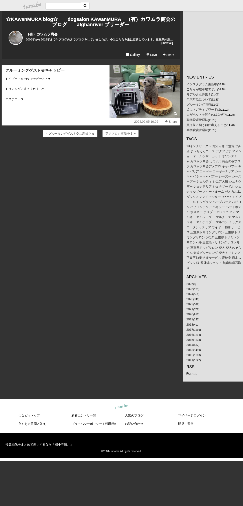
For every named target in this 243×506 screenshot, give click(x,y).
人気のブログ (134, 415)
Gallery (133, 55)
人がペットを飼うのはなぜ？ (206, 114)
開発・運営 (186, 424)
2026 (189, 284)
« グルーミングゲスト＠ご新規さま (70, 133)
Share (168, 55)
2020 (189, 314)
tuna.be (121, 407)
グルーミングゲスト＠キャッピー (35, 70)
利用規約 (111, 424)
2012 (189, 355)
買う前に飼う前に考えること (206, 125)
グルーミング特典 (198, 104)
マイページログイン (192, 415)
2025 (189, 289)
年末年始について (198, 99)
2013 (189, 350)
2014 (189, 345)
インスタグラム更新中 (201, 84)
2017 (189, 329)
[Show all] (167, 43)
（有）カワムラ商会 (42, 34)
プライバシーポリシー (86, 424)
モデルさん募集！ (198, 94)
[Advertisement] (91, 150)
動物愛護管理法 (197, 120)
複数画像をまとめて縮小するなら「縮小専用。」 (39, 444)
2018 (189, 324)
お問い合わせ (134, 424)
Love (151, 55)
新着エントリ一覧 (83, 415)
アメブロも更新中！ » (120, 133)
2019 (189, 319)
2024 (189, 294)
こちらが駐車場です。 (201, 89)
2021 (189, 309)
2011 (189, 360)
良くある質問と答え (32, 424)
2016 (189, 334)
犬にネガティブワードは (203, 109)
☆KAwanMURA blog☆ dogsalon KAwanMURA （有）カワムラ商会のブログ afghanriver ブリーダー (90, 21)
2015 (189, 340)
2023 (189, 299)
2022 (189, 304)
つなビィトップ (29, 415)
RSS (191, 374)
